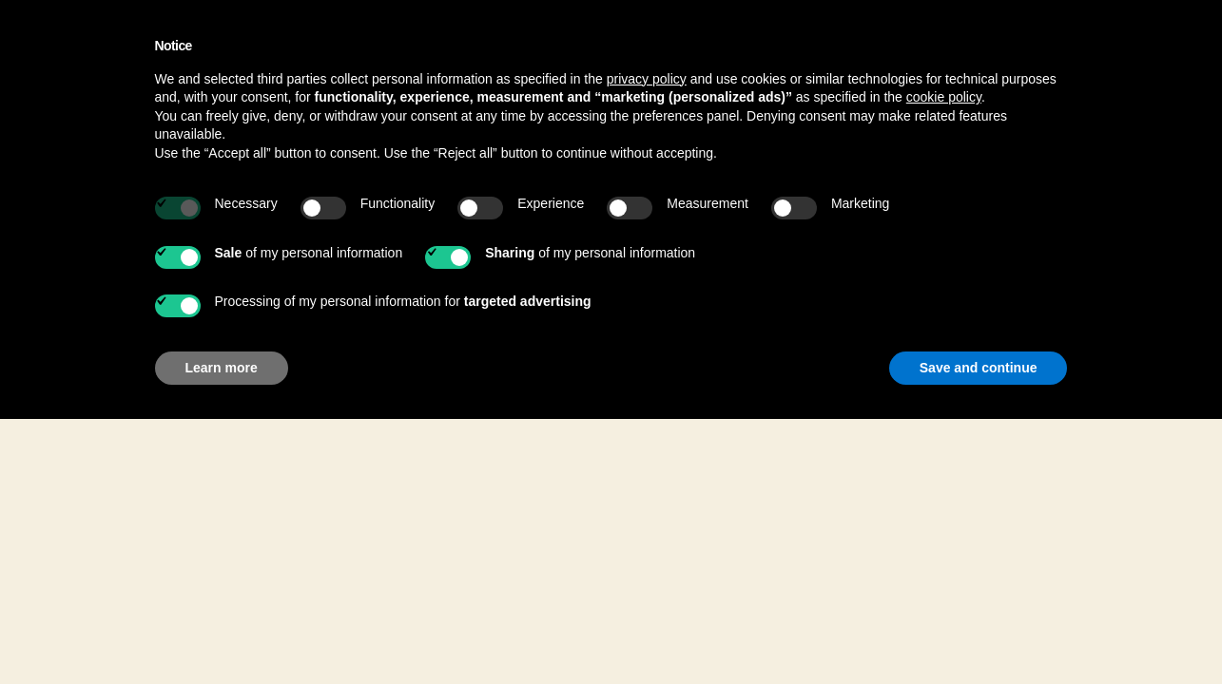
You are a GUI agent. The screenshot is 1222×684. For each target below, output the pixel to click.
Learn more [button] (221, 367)
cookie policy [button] (943, 96)
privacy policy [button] (647, 78)
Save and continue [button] (979, 367)
